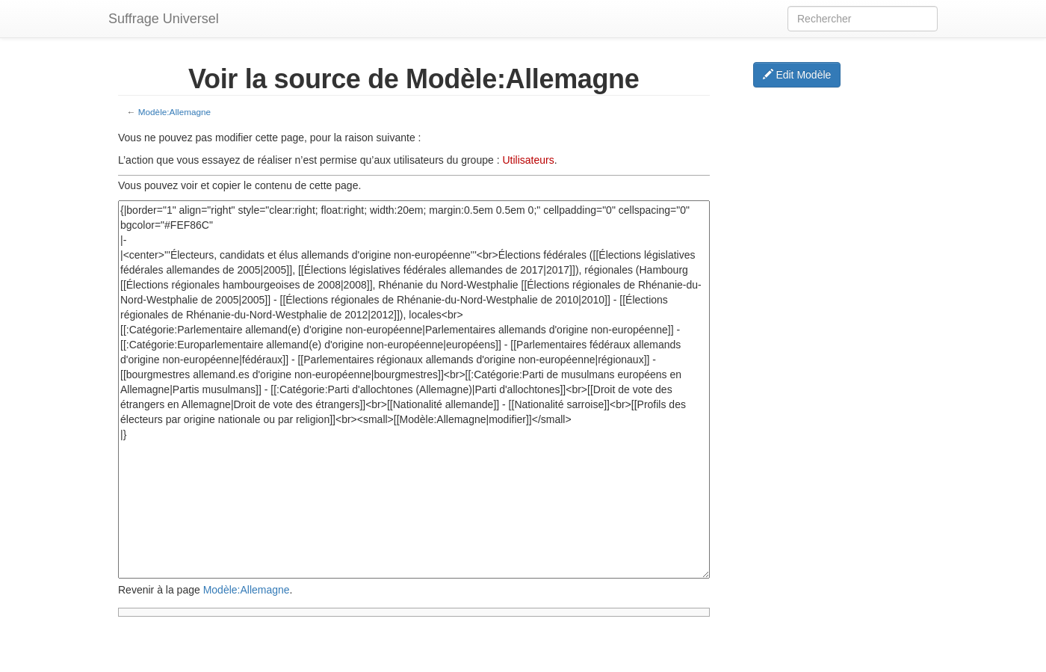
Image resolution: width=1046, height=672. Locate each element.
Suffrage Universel (163, 18)
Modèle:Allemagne (174, 112)
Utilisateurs (528, 160)
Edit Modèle (797, 75)
